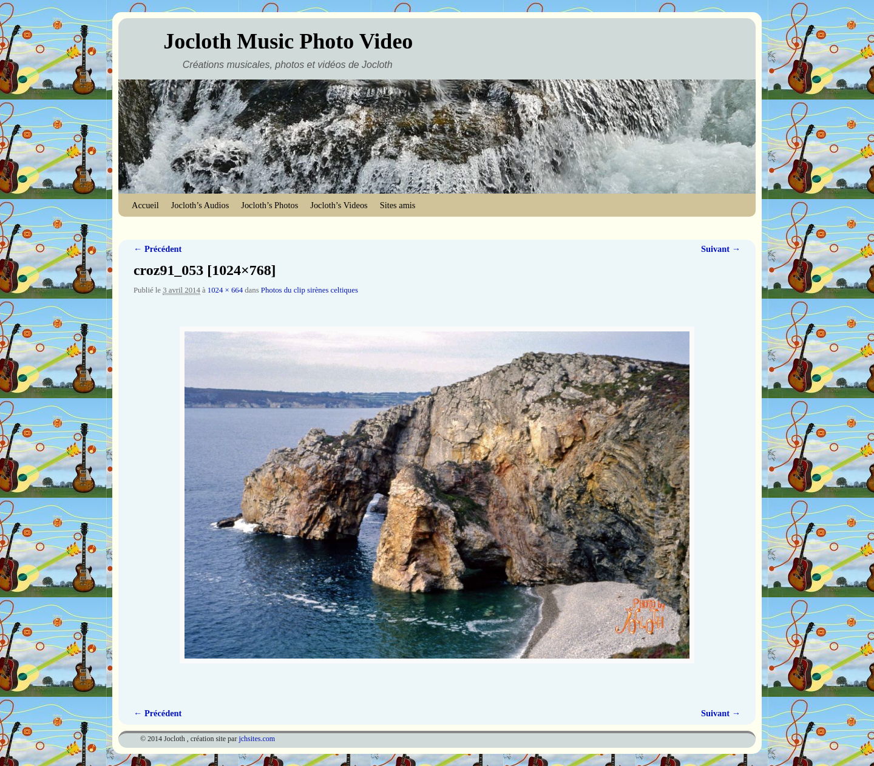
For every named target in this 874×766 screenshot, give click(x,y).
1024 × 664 (225, 290)
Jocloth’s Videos (338, 205)
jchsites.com (257, 738)
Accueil (145, 205)
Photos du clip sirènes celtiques (309, 290)
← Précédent (157, 249)
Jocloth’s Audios (200, 205)
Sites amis (398, 205)
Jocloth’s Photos (269, 205)
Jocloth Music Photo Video (288, 41)
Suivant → (720, 249)
